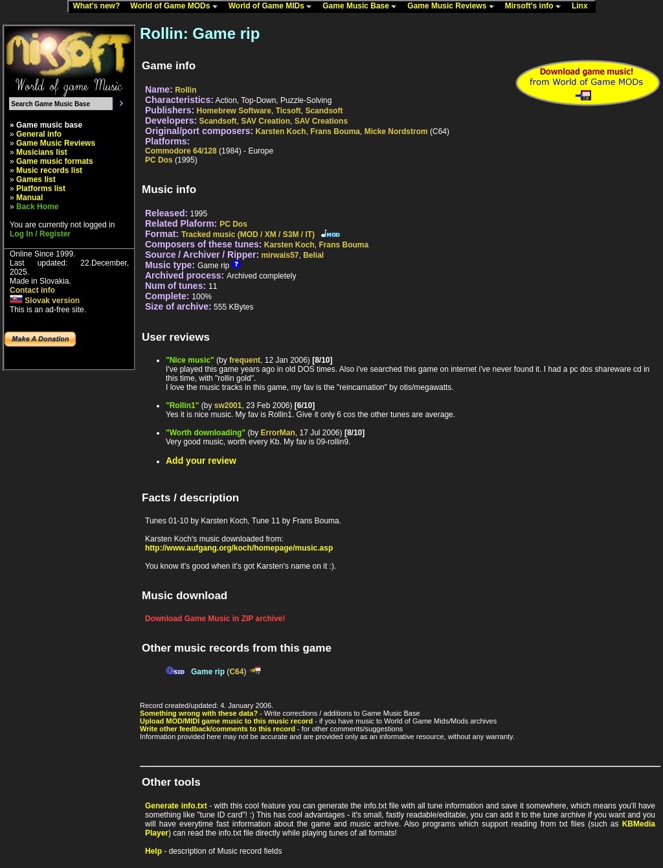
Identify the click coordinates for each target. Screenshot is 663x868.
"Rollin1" (182, 405)
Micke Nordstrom (396, 131)
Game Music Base (362, 6)
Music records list (49, 170)
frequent (244, 360)
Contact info (32, 290)
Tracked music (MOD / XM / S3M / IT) (248, 234)
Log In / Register (40, 233)
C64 (236, 671)
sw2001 (228, 405)
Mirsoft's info (536, 6)
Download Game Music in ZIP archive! (215, 618)
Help (153, 851)
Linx (582, 6)
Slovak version (45, 300)
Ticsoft (288, 110)
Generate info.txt (176, 805)
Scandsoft (324, 110)
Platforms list (40, 188)
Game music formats (54, 161)
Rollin (185, 90)
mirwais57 (279, 255)
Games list (36, 179)
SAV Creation (265, 121)
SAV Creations (321, 121)
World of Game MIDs (273, 6)
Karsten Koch (281, 131)
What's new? (99, 6)
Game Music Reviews (453, 6)
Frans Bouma (335, 131)
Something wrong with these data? (199, 713)
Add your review (201, 460)
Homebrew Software (234, 110)
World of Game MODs (176, 6)
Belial (313, 255)
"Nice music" (190, 360)
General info (39, 134)
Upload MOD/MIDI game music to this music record (226, 721)
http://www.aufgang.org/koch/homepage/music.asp (239, 548)
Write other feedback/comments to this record (217, 729)
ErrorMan (277, 432)
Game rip (208, 671)
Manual (29, 197)
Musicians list (41, 152)
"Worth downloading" (205, 432)
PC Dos (159, 160)
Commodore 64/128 (181, 150)
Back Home (37, 206)
